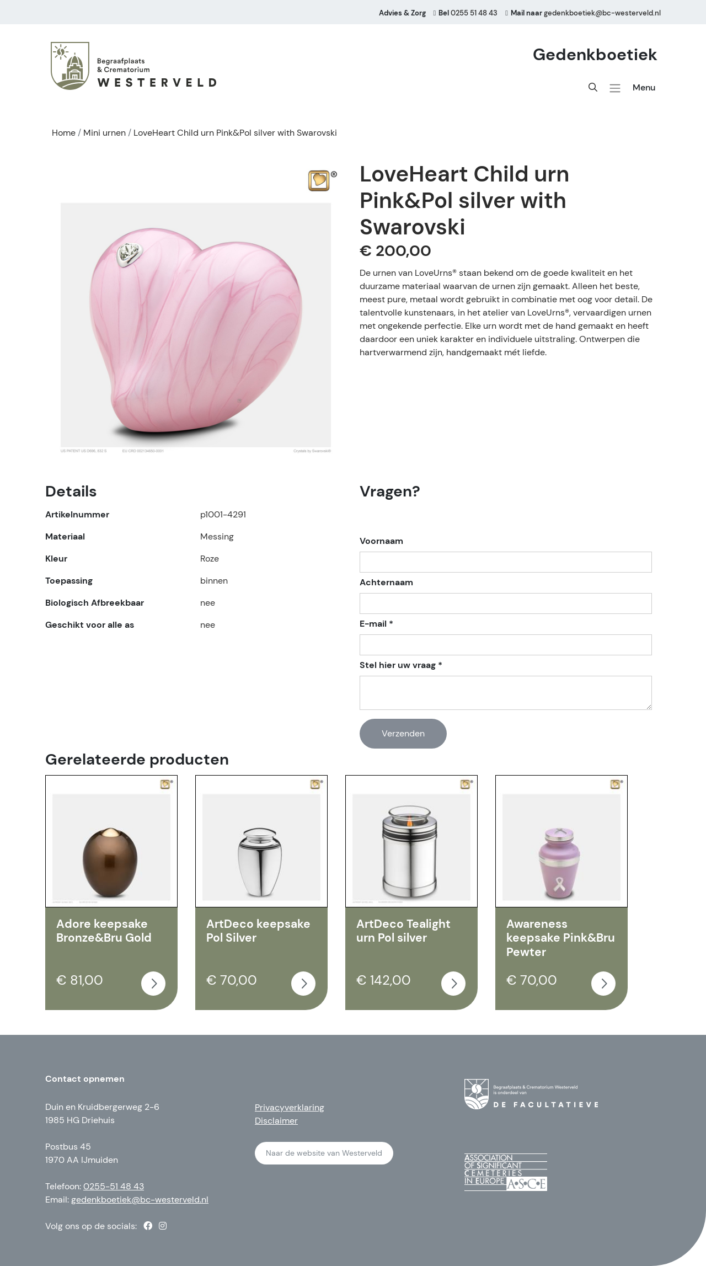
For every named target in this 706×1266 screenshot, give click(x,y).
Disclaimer (276, 1120)
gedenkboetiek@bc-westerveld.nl (139, 1199)
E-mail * (376, 623)
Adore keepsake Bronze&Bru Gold (104, 931)
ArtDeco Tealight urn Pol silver (403, 931)
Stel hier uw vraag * (401, 665)
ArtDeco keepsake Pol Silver (258, 931)
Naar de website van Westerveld (324, 1153)
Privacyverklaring (289, 1107)
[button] (615, 88)
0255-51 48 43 (113, 1186)
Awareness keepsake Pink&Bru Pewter (560, 938)
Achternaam (386, 582)
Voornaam (381, 541)
